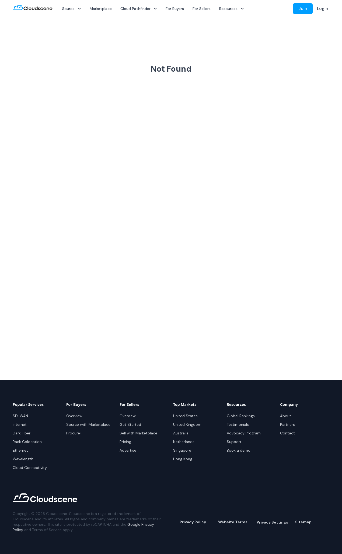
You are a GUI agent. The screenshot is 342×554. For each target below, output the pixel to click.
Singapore (182, 450)
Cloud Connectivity (30, 467)
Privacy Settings (272, 522)
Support (234, 441)
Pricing (125, 441)
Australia (181, 433)
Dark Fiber (21, 433)
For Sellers (202, 8)
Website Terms (232, 522)
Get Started (130, 424)
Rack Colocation (27, 441)
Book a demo (238, 450)
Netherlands (183, 441)
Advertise (128, 450)
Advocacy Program (244, 433)
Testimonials (238, 424)
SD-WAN (20, 415)
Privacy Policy (193, 522)
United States (185, 415)
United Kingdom (187, 424)
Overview (74, 415)
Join (302, 8)
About (285, 415)
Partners (287, 424)
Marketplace (101, 8)
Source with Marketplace (88, 424)
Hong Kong (182, 459)
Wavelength (23, 459)
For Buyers (175, 8)
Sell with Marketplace (138, 433)
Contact (287, 433)
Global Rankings (241, 415)
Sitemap (303, 522)
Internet (20, 424)
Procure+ (74, 433)
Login (322, 8)
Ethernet (20, 450)
